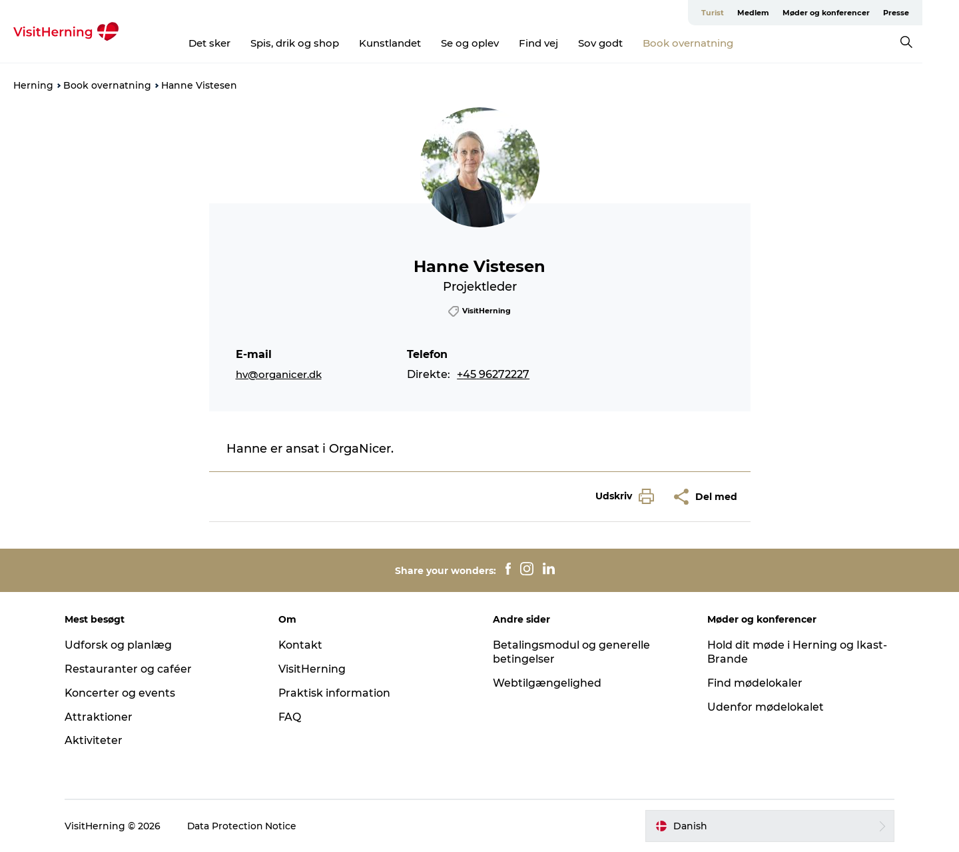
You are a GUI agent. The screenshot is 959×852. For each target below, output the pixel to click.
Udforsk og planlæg (120, 645)
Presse (933, 12)
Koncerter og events (122, 693)
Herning (33, 85)
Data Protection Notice (244, 826)
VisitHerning (313, 669)
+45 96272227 (493, 374)
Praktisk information (336, 693)
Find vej (557, 43)
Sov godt (619, 43)
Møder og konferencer (862, 12)
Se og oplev (488, 43)
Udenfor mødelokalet (764, 707)
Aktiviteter (96, 740)
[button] (621, 496)
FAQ (291, 717)
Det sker (228, 43)
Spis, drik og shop (313, 43)
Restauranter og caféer (130, 669)
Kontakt (302, 645)
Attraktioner (101, 717)
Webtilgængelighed (547, 683)
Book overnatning (706, 43)
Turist (749, 12)
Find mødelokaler (753, 683)
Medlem (790, 12)
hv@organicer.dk (279, 374)
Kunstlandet (409, 43)
